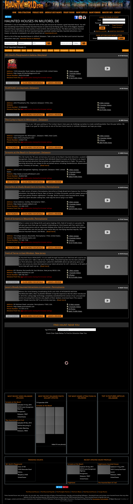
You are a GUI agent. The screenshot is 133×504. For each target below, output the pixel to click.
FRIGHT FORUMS (69, 12)
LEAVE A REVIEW (54, 83)
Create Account (117, 27)
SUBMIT (121, 38)
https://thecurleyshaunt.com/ (23, 138)
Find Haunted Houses (32, 492)
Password (98, 23)
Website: (10, 73)
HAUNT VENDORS (95, 12)
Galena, (20, 472)
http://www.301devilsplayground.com (26, 73)
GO (48, 43)
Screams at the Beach (13, 402)
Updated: (86, 467)
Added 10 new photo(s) (59, 444)
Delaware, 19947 (23, 414)
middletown (37, 50)
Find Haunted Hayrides (48, 492)
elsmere (72, 50)
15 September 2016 (42, 402)
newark (29, 50)
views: (22, 467)
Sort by (125, 50)
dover (24, 50)
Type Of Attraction (50, 330)
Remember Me (104, 25)
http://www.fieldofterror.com (23, 273)
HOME (14, 12)
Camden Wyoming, (23, 428)
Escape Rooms (102, 492)
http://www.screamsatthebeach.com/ (26, 174)
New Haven (8, 50)
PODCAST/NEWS (37, 12)
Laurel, (112, 472)
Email (99, 20)
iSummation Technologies (100, 499)
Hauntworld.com (51, 33)
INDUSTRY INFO (107, 12)
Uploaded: (25, 405)
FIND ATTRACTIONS (24, 12)
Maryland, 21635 (23, 475)
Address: (10, 71)
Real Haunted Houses (90, 492)
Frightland (71, 483)
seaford (56, 50)
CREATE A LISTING (101, 31)
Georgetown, (21, 411)
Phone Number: (12, 75)
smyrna (50, 50)
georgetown (64, 50)
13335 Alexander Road (25, 469)
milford (44, 50)
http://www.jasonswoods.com (23, 306)
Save (66, 487)
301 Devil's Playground (14, 464)
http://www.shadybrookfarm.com (25, 204)
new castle (79, 50)
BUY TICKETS (12, 83)
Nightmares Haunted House (108, 464)
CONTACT (117, 12)
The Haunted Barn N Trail (15, 420)
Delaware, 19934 (23, 431)
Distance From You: (14, 77)
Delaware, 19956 (115, 475)
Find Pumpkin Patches (63, 492)
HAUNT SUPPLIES (82, 12)
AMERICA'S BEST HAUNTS (53, 12)
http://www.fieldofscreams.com (24, 238)
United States (22, 417)
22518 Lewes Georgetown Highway (25, 408)
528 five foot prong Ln (24, 425)
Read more (45, 165)
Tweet (9, 16)
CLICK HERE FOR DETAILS (33, 83)
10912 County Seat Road (117, 469)
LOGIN (102, 28)
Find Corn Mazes (77, 492)
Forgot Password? (117, 25)
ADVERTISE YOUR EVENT (116, 31)
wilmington (17, 50)
